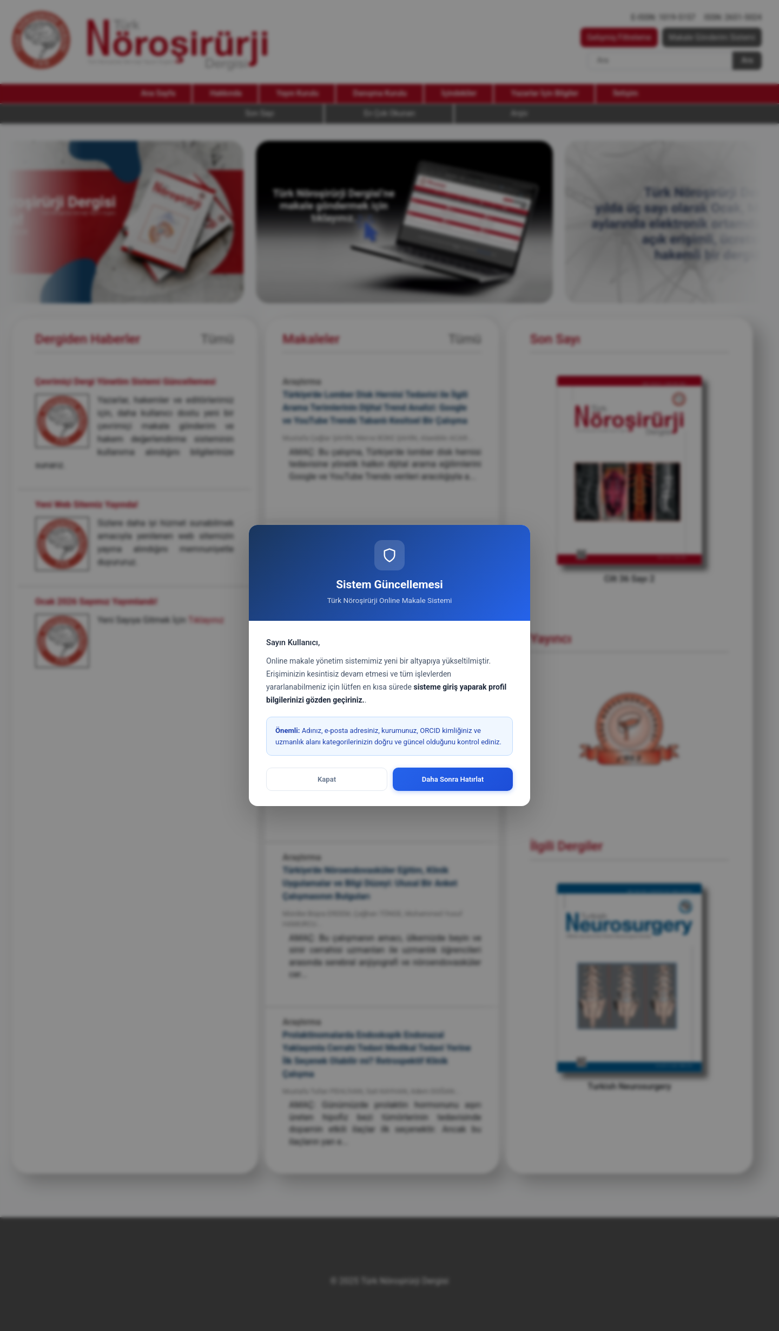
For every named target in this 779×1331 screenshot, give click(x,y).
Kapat (327, 779)
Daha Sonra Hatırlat (453, 779)
